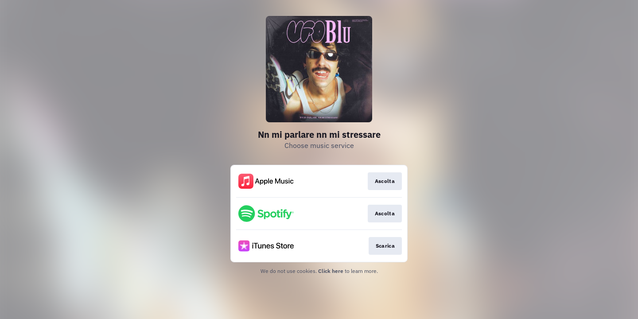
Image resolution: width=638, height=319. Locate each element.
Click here (330, 271)
